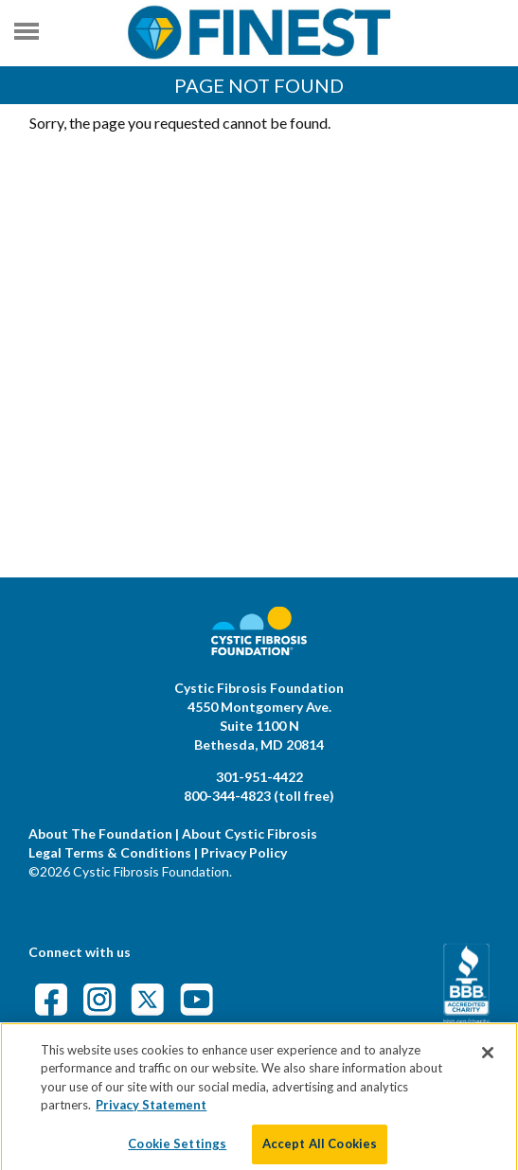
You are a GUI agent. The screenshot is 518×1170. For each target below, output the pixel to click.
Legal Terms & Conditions (109, 852)
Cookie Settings (177, 1150)
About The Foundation (100, 833)
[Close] (488, 1059)
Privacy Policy (244, 852)
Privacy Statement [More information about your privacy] (151, 1112)
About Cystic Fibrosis (249, 833)
